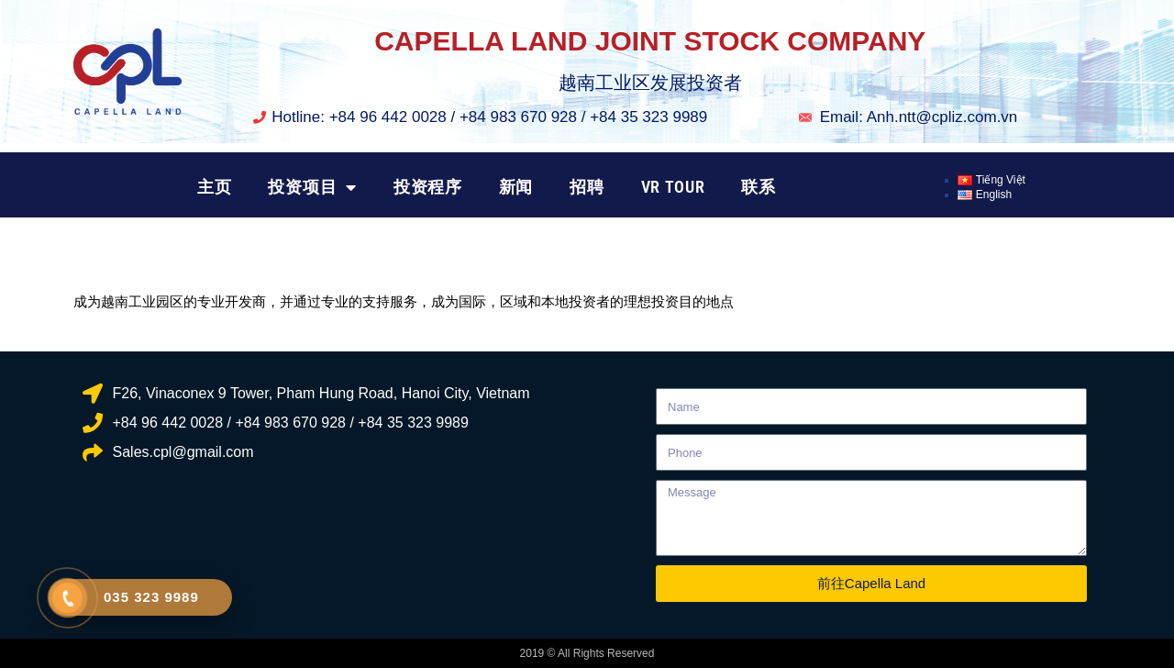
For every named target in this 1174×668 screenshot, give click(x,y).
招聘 (587, 186)
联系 (758, 186)
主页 (214, 186)
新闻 (516, 186)
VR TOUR (673, 186)
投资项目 (312, 187)
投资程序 (427, 186)
